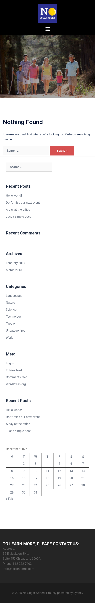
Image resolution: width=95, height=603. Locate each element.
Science (11, 309)
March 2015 (14, 270)
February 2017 (15, 263)
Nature (10, 302)
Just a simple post (18, 216)
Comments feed (16, 377)
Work (9, 337)
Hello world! (14, 195)
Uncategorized (15, 330)
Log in (10, 363)
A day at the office (18, 209)
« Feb (9, 499)
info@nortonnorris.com (18, 569)
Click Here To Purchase (47, 76)
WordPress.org (16, 384)
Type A (10, 323)
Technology (13, 316)
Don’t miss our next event (23, 202)
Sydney (78, 593)
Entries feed (14, 370)
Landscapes (14, 296)
